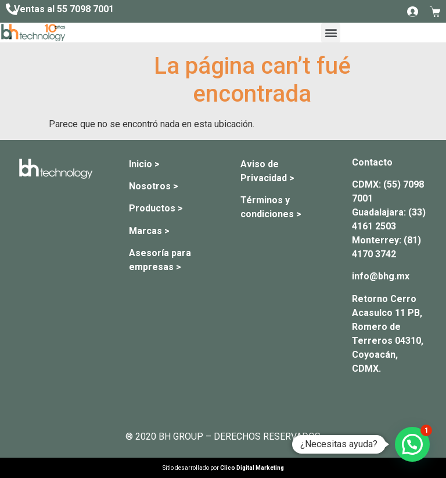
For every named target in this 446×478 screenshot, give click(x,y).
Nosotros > (153, 186)
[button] (330, 32)
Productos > (156, 208)
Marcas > (149, 230)
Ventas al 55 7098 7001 (64, 9)
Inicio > (144, 164)
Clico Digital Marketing (252, 468)
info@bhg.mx (380, 276)
